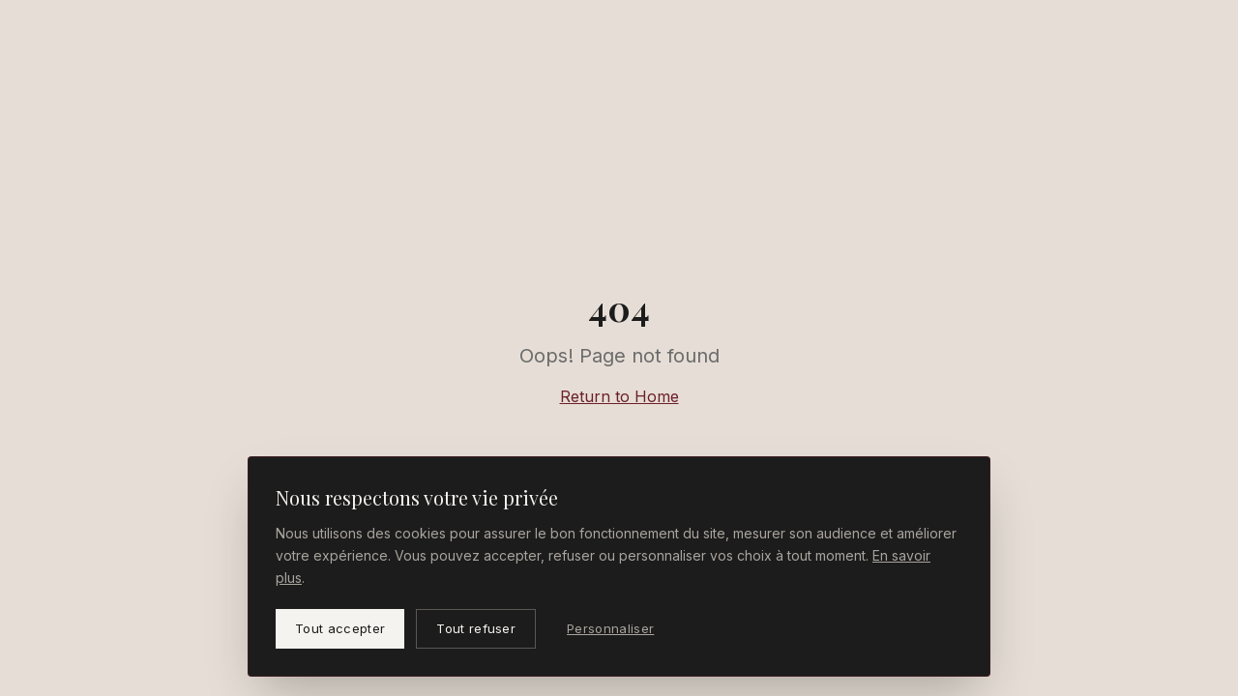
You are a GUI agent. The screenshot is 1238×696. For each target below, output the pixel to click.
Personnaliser (610, 628)
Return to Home (619, 396)
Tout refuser (476, 628)
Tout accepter (340, 628)
